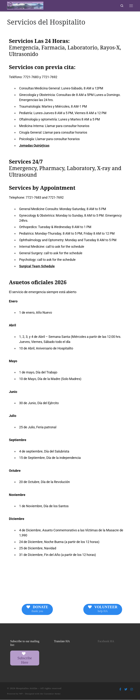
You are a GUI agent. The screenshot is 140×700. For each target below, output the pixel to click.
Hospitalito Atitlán (26, 688)
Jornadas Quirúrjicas (34, 146)
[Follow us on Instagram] (131, 689)
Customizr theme (52, 694)
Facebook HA (106, 641)
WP (21, 694)
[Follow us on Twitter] (125, 689)
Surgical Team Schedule (37, 266)
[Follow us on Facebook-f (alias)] (120, 689)
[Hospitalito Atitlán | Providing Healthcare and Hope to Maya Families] (26, 5)
